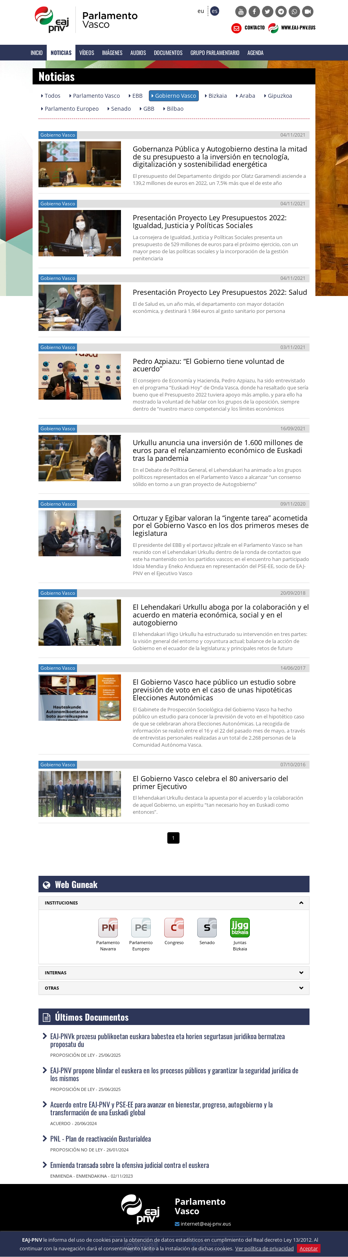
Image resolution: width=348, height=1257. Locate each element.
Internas (55, 973)
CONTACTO (247, 28)
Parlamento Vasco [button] (95, 95)
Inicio (37, 52)
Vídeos (86, 52)
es (215, 11)
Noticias (61, 52)
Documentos (168, 52)
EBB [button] (136, 95)
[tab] (174, 903)
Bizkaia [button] (216, 95)
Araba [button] (245, 95)
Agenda (255, 52)
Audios (138, 52)
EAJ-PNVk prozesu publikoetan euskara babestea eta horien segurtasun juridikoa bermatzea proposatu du (167, 1040)
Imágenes (112, 52)
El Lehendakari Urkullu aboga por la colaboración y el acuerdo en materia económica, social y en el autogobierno (221, 614)
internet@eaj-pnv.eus (206, 1223)
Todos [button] (50, 95)
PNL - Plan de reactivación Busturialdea (100, 1138)
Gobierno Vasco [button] (174, 95)
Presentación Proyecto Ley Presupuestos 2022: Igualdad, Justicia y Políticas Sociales (210, 221)
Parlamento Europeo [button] (70, 108)
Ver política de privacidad (264, 1248)
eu (201, 11)
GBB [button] (147, 108)
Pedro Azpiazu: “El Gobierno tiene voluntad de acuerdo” (208, 365)
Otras (52, 988)
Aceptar (309, 1248)
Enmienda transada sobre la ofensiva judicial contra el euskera (129, 1165)
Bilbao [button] (173, 108)
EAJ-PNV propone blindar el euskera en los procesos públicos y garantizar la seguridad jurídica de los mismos (174, 1074)
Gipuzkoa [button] (278, 95)
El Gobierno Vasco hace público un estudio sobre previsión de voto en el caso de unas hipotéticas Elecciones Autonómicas (214, 689)
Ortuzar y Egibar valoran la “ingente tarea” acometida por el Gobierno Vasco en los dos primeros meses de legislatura (221, 525)
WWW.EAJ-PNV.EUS (290, 28)
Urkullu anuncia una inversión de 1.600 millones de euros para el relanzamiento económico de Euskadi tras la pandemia (218, 450)
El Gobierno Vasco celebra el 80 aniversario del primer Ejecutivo (210, 782)
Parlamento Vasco (200, 1206)
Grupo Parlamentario (215, 52)
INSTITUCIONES (61, 903)
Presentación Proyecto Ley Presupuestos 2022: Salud (220, 292)
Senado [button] (119, 108)
